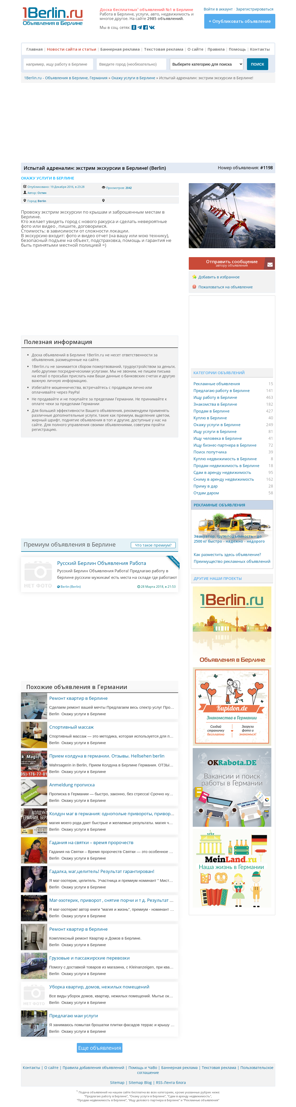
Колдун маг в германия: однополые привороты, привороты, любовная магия (132, 814)
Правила (216, 49)
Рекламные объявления (216, 383)
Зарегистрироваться (254, 9)
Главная (34, 49)
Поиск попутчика (210, 451)
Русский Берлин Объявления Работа (101, 563)
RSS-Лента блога (171, 1082)
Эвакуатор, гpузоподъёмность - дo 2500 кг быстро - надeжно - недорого (229, 539)
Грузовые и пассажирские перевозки (89, 958)
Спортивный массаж (71, 727)
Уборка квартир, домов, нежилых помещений (99, 987)
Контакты (260, 49)
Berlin (42, 201)
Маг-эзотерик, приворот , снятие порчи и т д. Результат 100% (115, 900)
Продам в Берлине (211, 411)
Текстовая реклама (163, 49)
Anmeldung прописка (72, 785)
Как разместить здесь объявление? (227, 554)
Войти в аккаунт (218, 9)
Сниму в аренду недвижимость (223, 479)
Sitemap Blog (140, 1082)
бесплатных (125, 9)
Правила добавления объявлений (93, 1067)
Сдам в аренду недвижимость (222, 472)
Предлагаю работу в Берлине (221, 390)
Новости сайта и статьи (71, 49)
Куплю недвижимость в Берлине (225, 458)
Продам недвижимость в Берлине (226, 465)
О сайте (195, 49)
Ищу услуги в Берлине (214, 431)
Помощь (237, 49)
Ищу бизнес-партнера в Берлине (224, 445)
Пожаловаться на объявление (225, 286)
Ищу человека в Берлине (217, 438)
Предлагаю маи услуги (73, 1016)
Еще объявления (99, 1047)
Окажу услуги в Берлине (216, 424)
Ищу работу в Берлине (215, 397)
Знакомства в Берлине (215, 404)
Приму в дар (205, 486)
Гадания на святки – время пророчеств (91, 842)
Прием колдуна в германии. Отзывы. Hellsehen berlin (106, 756)
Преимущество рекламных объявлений (232, 561)
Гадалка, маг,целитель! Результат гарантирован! (101, 871)
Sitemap (117, 1082)
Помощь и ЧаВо (142, 1067)
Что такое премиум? (153, 545)
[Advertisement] (147, 122)
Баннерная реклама (120, 49)
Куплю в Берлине (210, 417)
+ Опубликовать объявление (240, 21)
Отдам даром (206, 492)
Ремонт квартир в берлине (78, 698)
